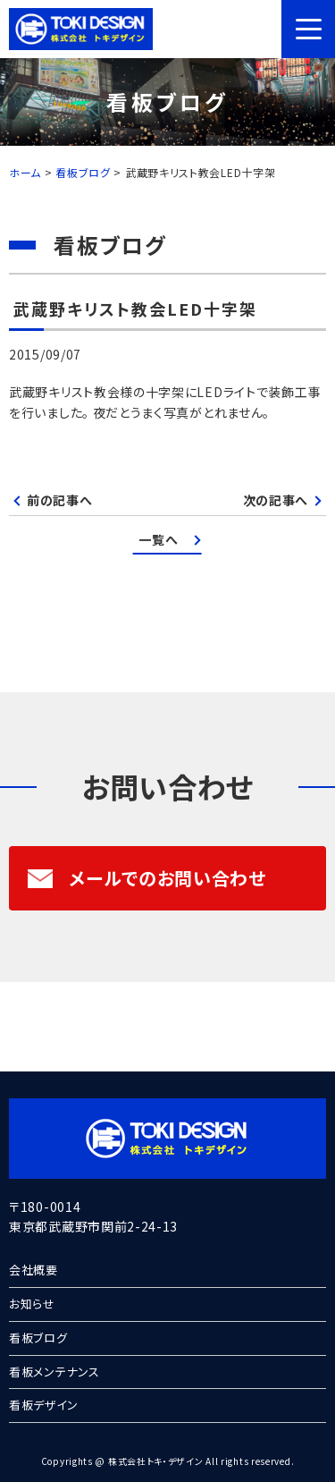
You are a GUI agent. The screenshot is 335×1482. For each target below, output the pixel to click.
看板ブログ (38, 1337)
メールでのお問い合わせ (146, 878)
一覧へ (158, 539)
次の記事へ (276, 500)
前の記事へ (60, 500)
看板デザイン (43, 1404)
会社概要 (33, 1269)
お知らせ (32, 1303)
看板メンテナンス (54, 1371)
